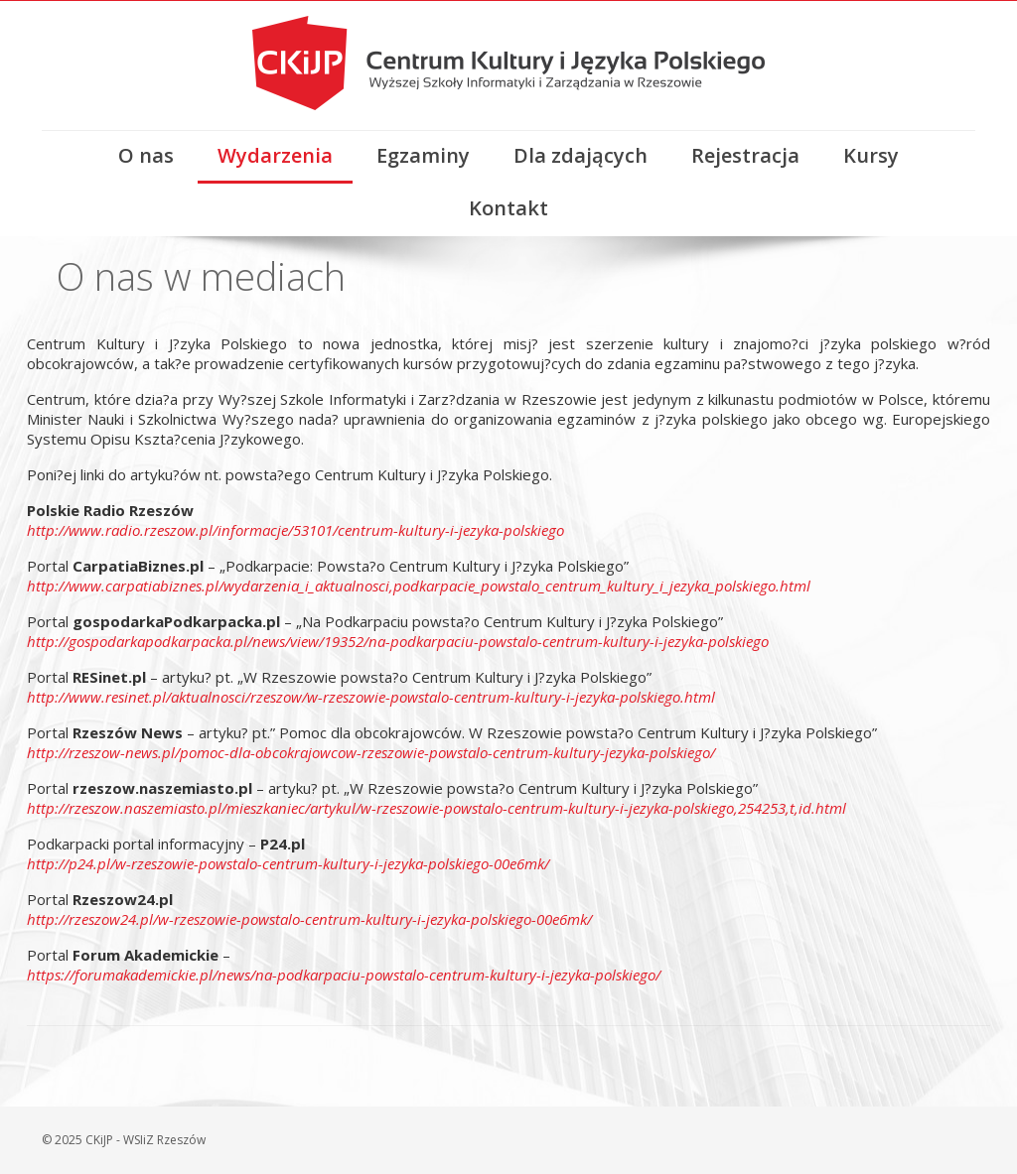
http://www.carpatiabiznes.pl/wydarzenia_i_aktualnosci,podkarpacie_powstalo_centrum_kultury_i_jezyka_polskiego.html (418, 585)
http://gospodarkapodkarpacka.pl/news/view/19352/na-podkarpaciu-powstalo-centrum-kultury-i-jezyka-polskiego (398, 641)
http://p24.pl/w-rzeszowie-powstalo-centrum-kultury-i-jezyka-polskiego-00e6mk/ (288, 863)
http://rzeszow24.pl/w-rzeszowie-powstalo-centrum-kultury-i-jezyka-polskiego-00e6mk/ (309, 919)
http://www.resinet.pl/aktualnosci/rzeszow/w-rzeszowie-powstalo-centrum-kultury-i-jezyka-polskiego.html (371, 697)
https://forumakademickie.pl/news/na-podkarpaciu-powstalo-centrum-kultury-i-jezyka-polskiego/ (343, 974)
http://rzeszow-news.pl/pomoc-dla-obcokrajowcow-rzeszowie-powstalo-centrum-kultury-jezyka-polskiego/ (371, 752)
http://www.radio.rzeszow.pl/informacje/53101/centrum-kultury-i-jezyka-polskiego (295, 530)
